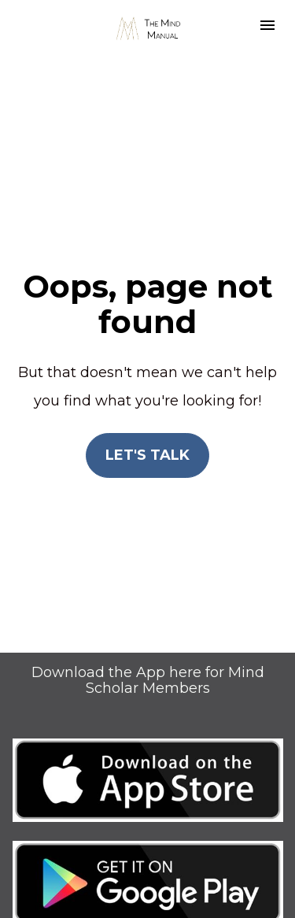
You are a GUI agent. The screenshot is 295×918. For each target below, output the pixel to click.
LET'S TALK (147, 437)
